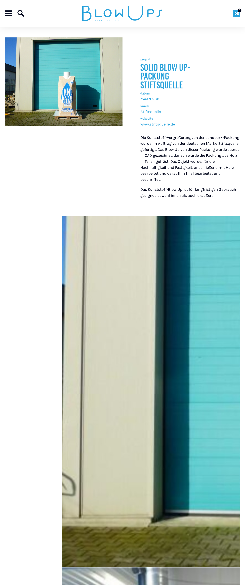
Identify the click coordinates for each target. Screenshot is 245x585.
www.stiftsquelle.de (157, 124)
